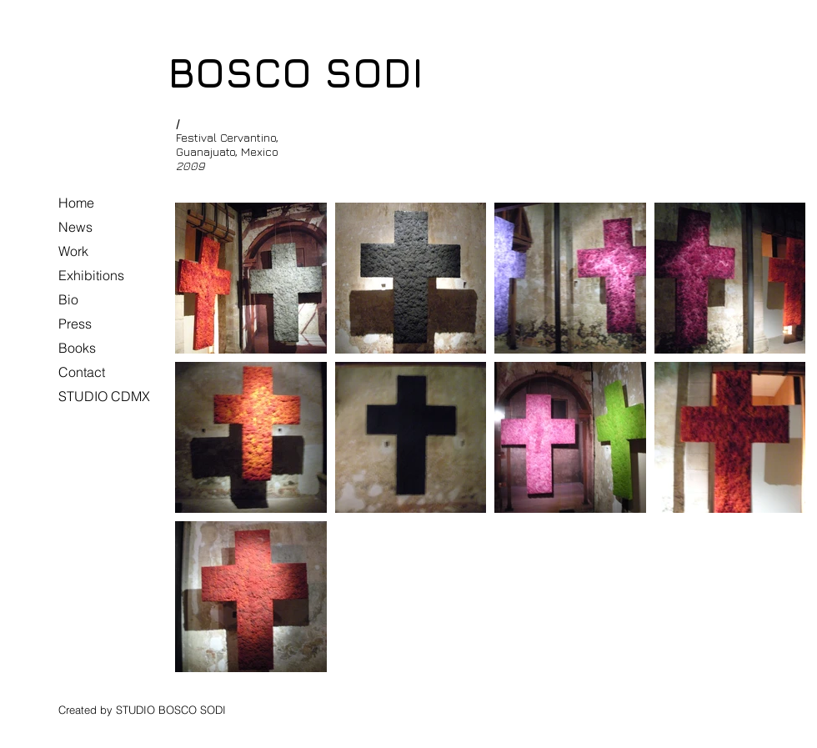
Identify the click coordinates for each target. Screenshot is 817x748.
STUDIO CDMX (104, 396)
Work (73, 251)
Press (75, 323)
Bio (68, 299)
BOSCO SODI (296, 72)
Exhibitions (91, 275)
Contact (81, 372)
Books (77, 347)
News (75, 226)
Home (76, 202)
